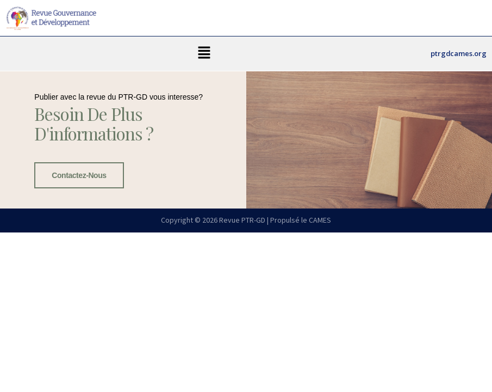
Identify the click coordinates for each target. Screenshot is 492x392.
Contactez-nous (79, 175)
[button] (204, 53)
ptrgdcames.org (459, 53)
